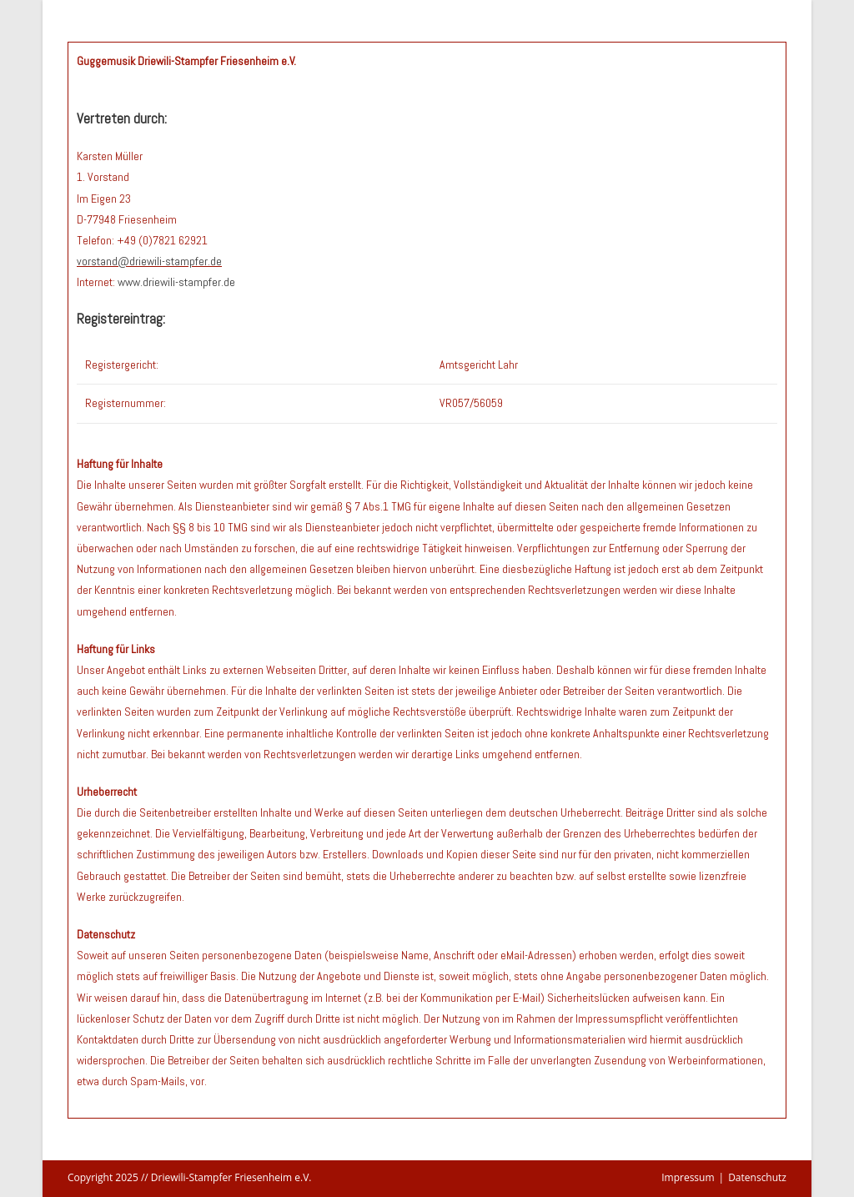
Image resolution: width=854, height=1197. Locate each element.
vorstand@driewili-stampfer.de (149, 261)
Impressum (687, 1177)
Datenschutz (757, 1177)
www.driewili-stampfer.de (176, 281)
